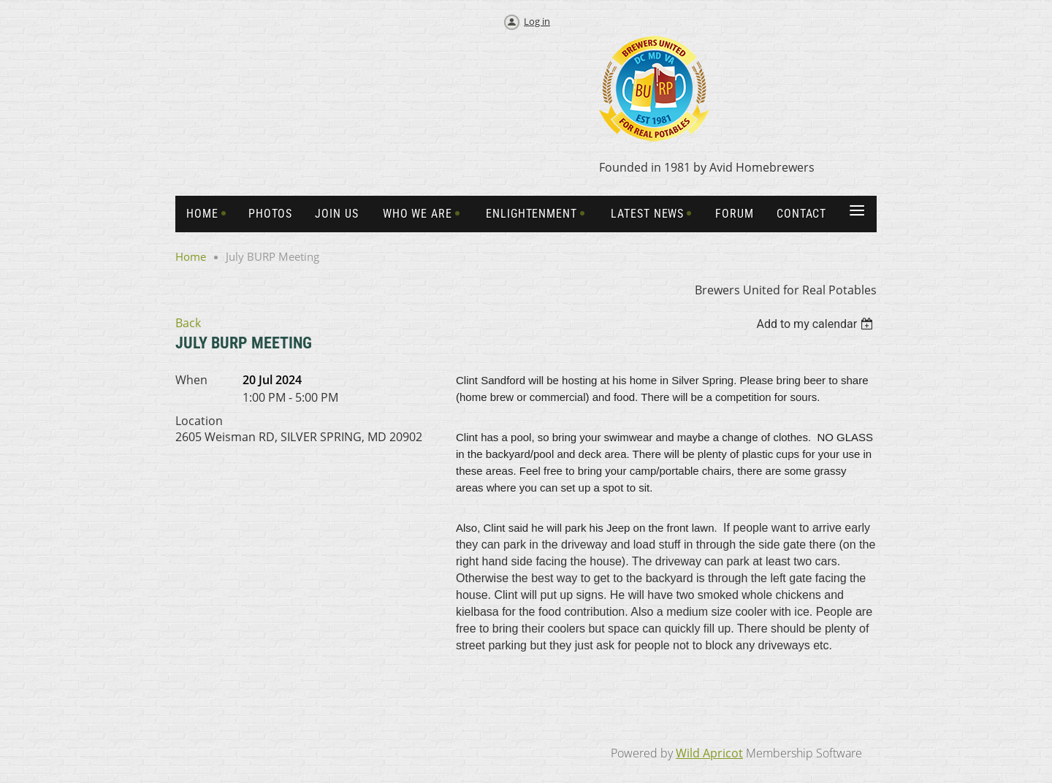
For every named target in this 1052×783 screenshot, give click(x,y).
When (191, 380)
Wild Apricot (709, 753)
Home (190, 256)
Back (188, 323)
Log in (537, 21)
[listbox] (816, 324)
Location (199, 421)
